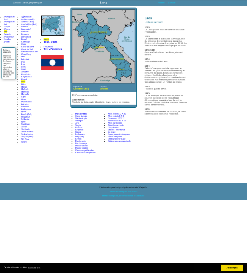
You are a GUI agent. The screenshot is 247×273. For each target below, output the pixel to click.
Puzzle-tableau (81, 145)
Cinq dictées (113, 127)
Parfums (79, 127)
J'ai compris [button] (232, 268)
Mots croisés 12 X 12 (117, 114)
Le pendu (79, 130)
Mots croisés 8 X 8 (116, 116)
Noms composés (115, 136)
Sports (78, 125)
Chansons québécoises (84, 150)
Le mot (78, 139)
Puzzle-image (81, 143)
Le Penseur (80, 134)
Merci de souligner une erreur (123, 191)
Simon (78, 132)
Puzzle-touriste (81, 148)
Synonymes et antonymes (119, 134)
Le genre (112, 132)
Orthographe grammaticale (119, 141)
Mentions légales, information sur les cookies (123, 196)
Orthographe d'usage (116, 139)
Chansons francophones (85, 152)
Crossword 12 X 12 (116, 118)
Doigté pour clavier (116, 125)
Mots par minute (115, 123)
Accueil (161, 3)
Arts (77, 123)
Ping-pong (79, 136)
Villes (46, 39)
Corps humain (81, 116)
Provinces (48, 47)
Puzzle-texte (80, 141)
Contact (171, 3)
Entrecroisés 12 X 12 (117, 120)
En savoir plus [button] (34, 268)
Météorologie (81, 118)
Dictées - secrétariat (116, 130)
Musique (79, 120)
